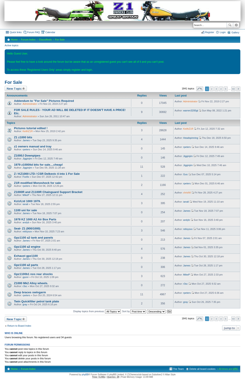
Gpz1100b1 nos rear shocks (33, 274)
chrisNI (187, 192)
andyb (26, 222)
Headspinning (190, 138)
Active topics (11, 45)
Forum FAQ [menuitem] (33, 32)
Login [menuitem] (223, 32)
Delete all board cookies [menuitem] (202, 369)
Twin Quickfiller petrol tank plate (36, 301)
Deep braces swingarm (30, 292)
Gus (185, 174)
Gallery (235, 32)
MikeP (26, 195)
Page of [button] (199, 88)
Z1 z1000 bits (23, 137)
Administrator (30, 104)
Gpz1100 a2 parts (26, 265)
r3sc (25, 286)
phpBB (85, 374)
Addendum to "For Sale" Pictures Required (44, 101)
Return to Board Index (19, 325)
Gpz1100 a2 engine (27, 246)
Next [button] (238, 88)
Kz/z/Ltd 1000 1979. (27, 201)
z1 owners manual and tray (33, 146)
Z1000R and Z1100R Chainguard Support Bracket (48, 192)
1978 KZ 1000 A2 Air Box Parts (35, 219)
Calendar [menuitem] (50, 32)
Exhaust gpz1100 (26, 255)
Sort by (134, 311)
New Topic (14, 88)
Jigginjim (27, 158)
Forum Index (28, 39)
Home (14, 39)
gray (25, 304)
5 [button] (225, 89)
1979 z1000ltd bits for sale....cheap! (38, 164)
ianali (25, 204)
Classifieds (45, 39)
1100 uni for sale (25, 210)
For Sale (60, 39)
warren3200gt (190, 110)
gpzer (26, 277)
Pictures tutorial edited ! (31, 128)
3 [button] (216, 89)
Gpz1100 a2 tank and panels (33, 237)
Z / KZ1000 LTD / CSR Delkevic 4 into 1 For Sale (47, 173)
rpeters (26, 149)
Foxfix (26, 176)
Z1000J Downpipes (27, 155)
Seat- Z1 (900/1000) (27, 228)
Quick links (16, 32)
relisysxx (27, 231)
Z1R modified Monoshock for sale (37, 183)
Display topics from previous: (97, 311)
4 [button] (221, 89)
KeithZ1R (28, 131)
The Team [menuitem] (178, 369)
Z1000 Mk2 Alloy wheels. (31, 283)
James (26, 140)
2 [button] (211, 89)
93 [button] (233, 89)
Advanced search (236, 25)
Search (230, 25)
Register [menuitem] (209, 32)
